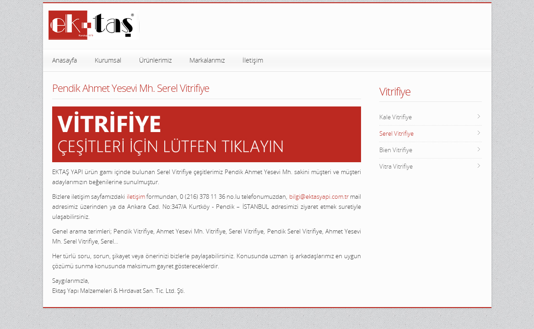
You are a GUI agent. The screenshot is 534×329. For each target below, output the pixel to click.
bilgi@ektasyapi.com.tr (319, 196)
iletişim (136, 196)
